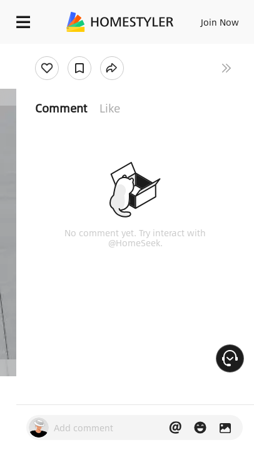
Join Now (220, 22)
